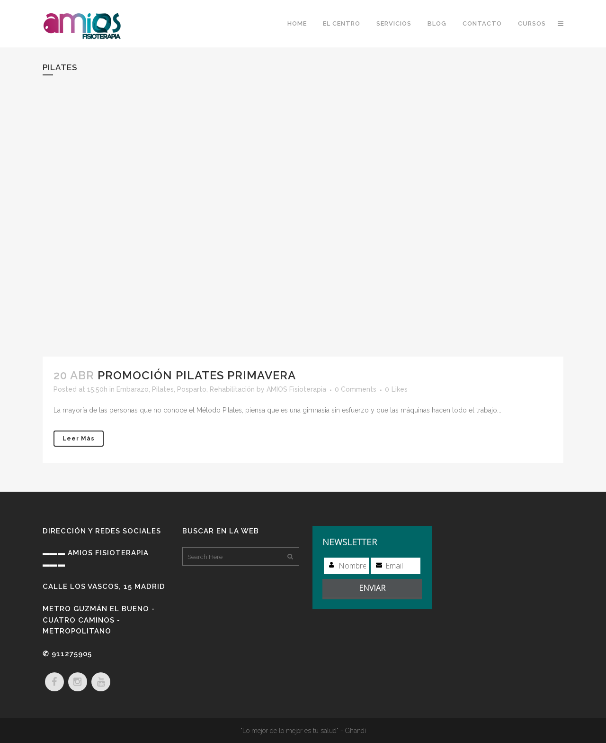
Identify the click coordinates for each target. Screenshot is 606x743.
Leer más (78, 438)
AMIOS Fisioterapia (296, 389)
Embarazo (132, 389)
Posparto (191, 389)
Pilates (163, 389)
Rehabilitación (232, 389)
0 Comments (355, 389)
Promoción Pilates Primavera (197, 375)
